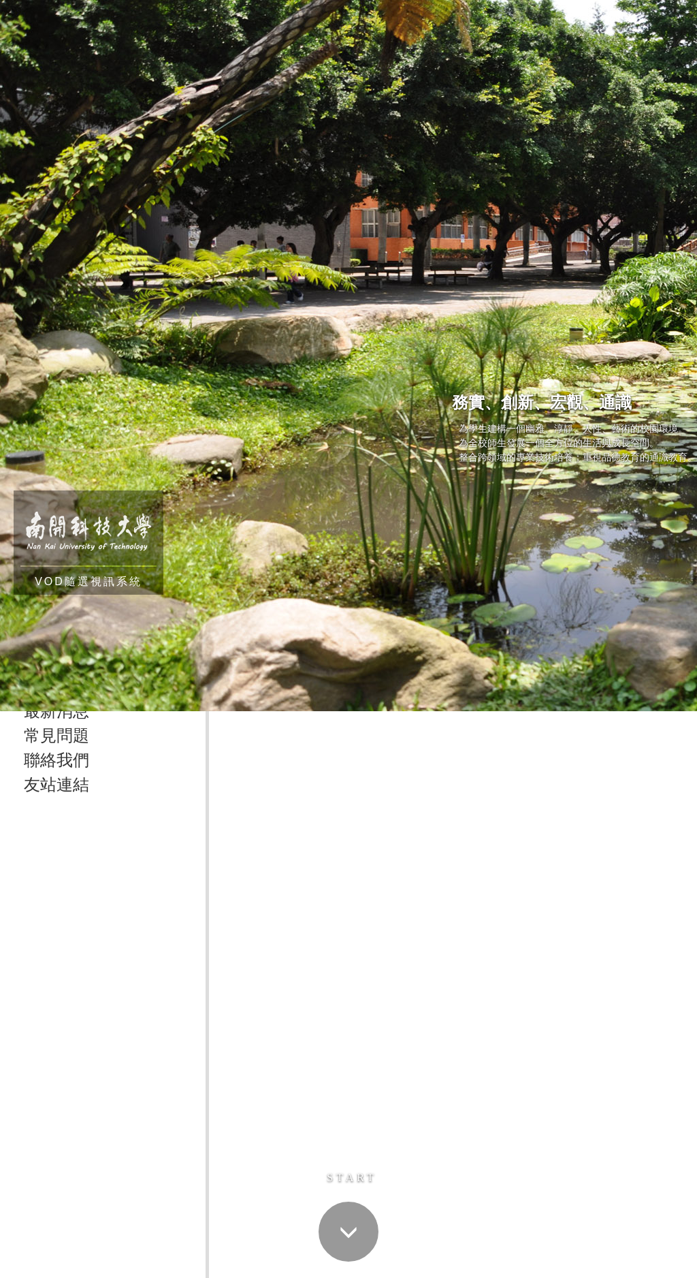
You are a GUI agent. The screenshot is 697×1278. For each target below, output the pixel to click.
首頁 (228, 799)
